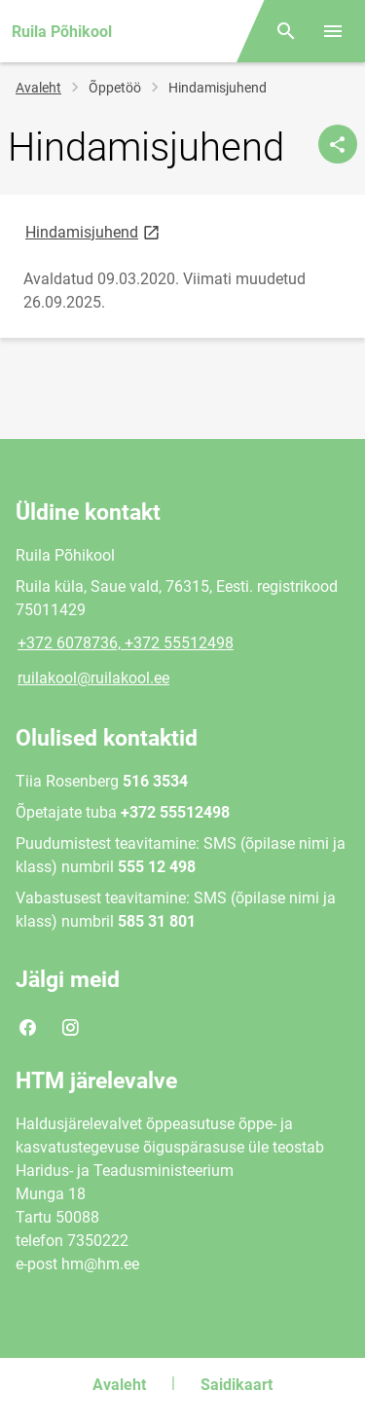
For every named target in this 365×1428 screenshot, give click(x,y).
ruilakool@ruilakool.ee (93, 678)
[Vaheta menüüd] (333, 31)
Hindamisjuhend (94, 231)
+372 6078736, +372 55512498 (126, 643)
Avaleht (38, 87)
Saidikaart (237, 1384)
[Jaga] (337, 144)
